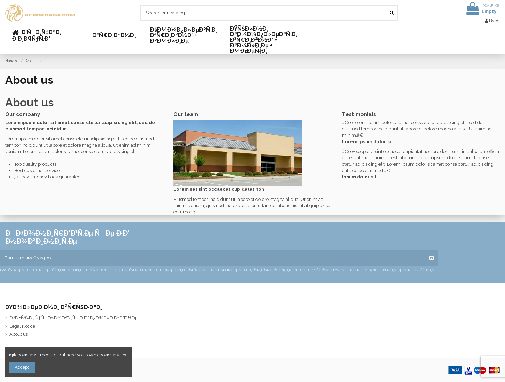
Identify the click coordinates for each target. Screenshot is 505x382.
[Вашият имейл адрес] (212, 258)
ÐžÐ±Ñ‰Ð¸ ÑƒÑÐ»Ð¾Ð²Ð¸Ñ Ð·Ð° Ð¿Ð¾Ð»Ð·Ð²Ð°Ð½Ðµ (73, 317)
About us (18, 334)
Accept (22, 367)
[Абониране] (431, 258)
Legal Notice (22, 326)
